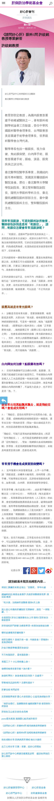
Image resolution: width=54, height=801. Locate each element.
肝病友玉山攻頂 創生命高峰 (15, 712)
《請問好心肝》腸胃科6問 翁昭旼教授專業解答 (24, 732)
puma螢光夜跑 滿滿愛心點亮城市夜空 (19, 719)
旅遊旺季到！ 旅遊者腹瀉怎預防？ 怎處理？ (23, 676)
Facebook (26, 570)
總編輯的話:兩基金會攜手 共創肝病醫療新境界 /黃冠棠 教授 (25, 595)
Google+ (34, 570)
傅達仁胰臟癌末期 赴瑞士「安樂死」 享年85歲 (24, 587)
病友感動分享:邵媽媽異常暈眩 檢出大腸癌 (22, 739)
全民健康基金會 (39, 793)
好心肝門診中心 (14, 793)
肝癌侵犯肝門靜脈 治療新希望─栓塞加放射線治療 (25, 626)
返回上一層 (3, 400)
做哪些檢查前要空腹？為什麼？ (17, 669)
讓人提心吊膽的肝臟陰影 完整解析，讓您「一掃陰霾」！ (26, 610)
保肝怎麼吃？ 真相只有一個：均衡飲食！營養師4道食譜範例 (25, 640)
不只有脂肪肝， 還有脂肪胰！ (16, 655)
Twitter (41, 570)
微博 (49, 570)
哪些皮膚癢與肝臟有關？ (13, 633)
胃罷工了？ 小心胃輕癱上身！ (16, 662)
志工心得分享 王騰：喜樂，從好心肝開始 (21, 746)
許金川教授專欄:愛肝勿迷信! (15, 648)
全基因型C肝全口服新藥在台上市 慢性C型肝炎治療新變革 (25, 618)
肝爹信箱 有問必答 (10, 689)
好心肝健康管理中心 (14, 787)
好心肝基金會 (39, 787)
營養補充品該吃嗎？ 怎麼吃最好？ (18, 683)
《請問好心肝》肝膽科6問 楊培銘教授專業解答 (24, 726)
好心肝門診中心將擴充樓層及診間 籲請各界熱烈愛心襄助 (26, 754)
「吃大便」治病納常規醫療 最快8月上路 (21, 602)
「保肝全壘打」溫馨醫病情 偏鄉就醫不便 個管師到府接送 (26, 704)
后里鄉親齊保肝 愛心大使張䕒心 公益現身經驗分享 (26, 696)
